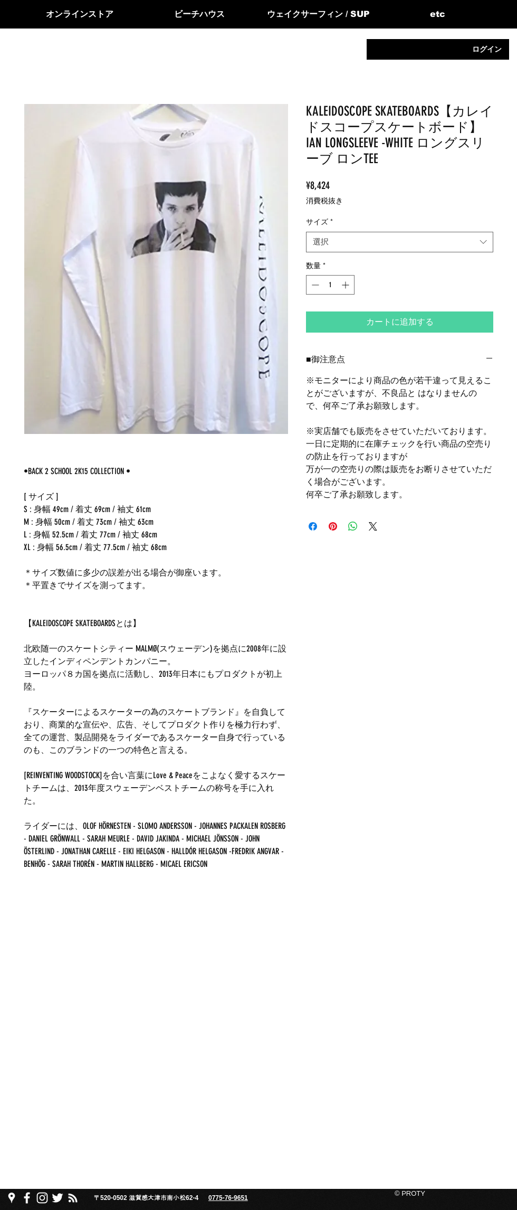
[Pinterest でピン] (333, 526)
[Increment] (346, 285)
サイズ (319, 222)
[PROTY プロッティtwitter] (57, 1197)
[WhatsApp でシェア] (353, 526)
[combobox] (399, 242)
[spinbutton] (330, 285)
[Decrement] (314, 285)
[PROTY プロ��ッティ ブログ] (72, 1197)
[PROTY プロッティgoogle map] (11, 1197)
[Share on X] (373, 526)
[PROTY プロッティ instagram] (42, 1197)
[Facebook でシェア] (313, 526)
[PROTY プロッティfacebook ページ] (27, 1197)
